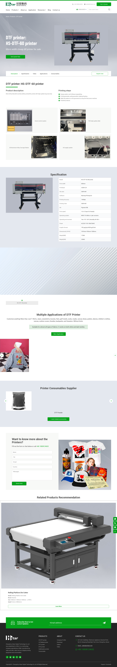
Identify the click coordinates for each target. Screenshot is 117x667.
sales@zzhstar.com (89, 4)
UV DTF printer (43, 640)
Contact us (56, 10)
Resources (42, 10)
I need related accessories (58, 419)
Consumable (42, 651)
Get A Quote (104, 4)
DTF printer (19, 16)
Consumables (55, 73)
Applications (43, 73)
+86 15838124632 (77, 4)
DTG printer (42, 647)
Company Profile (61, 640)
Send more (19, 483)
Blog (49, 10)
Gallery (59, 644)
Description (14, 73)
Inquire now (99, 73)
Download (59, 642)
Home (8, 10)
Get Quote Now (15, 57)
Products (15, 10)
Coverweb (108, 664)
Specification (25, 73)
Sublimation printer (44, 649)
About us (24, 10)
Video (34, 73)
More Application (58, 334)
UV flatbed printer (43, 642)
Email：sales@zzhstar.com (85, 645)
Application (32, 10)
